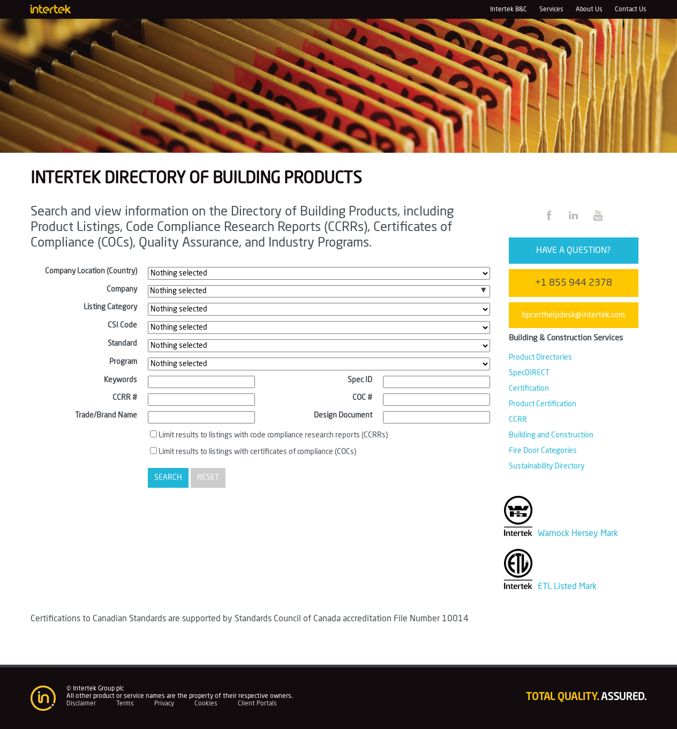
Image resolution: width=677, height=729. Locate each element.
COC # (362, 397)
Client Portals (257, 703)
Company (122, 289)
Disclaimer (81, 703)
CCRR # (124, 397)
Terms (125, 703)
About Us (589, 9)
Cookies (205, 703)
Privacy (164, 703)
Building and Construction (551, 435)
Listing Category (110, 307)
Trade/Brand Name (106, 415)
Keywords (120, 380)
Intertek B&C (508, 9)
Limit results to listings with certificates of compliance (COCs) (257, 452)
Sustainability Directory (546, 466)
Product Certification (542, 404)
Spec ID (360, 380)
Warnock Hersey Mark (561, 533)
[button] (483, 290)
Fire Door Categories (543, 451)
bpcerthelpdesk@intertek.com (573, 315)
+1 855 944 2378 (573, 283)
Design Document (343, 415)
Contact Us (630, 9)
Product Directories (540, 357)
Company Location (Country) (91, 271)
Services (551, 9)
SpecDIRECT (529, 373)
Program (123, 362)
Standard (122, 343)
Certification (529, 388)
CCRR (518, 419)
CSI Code (122, 325)
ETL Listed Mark (550, 586)
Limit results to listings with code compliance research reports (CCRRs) (273, 435)
